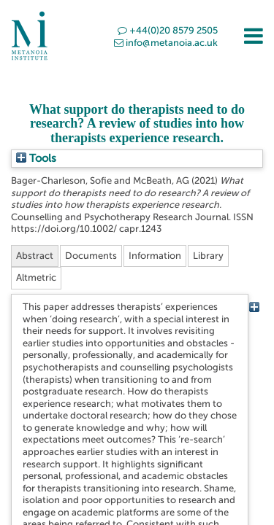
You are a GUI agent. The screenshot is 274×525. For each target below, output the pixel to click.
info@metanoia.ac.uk (166, 42)
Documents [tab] (91, 255)
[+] (253, 306)
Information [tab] (155, 255)
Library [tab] (208, 255)
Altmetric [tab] (36, 277)
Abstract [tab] (34, 255)
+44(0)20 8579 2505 (168, 30)
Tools (36, 158)
